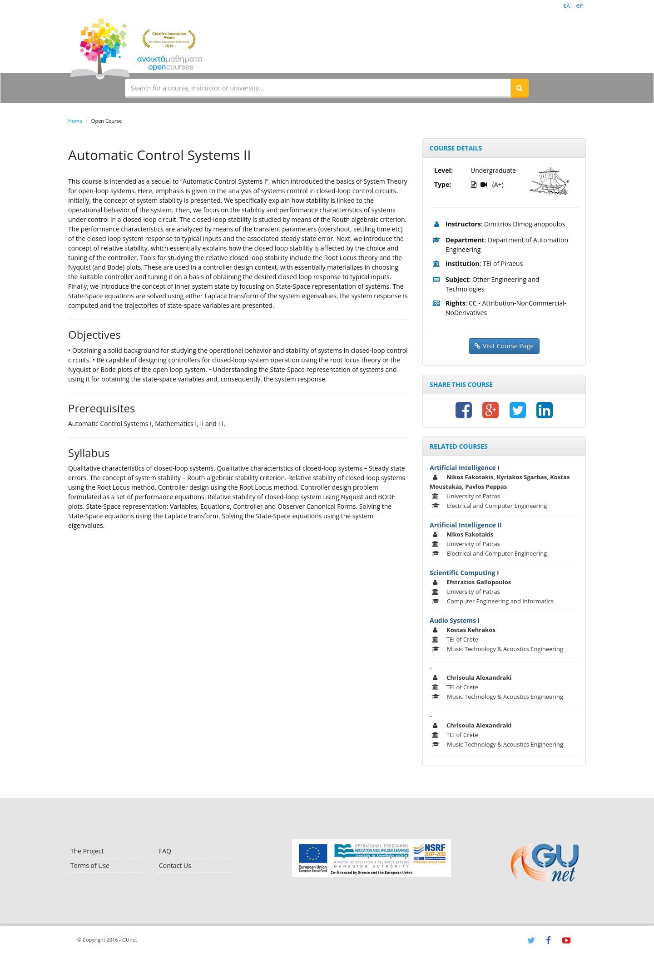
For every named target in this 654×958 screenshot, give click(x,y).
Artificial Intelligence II (466, 525)
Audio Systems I (455, 620)
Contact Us (175, 865)
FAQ (165, 851)
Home (75, 120)
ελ (567, 5)
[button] (519, 88)
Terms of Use (89, 865)
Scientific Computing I (464, 572)
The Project (87, 851)
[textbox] (318, 88)
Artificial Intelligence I (465, 467)
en (580, 5)
